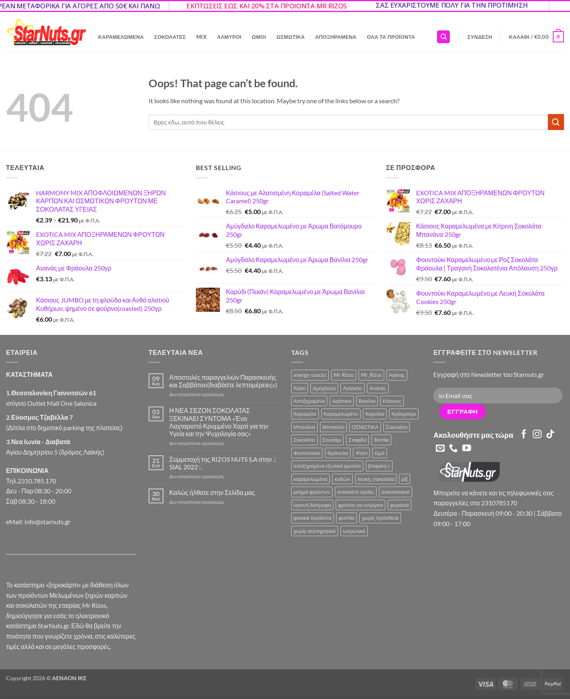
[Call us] (453, 449)
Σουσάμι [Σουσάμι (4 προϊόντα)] (332, 440)
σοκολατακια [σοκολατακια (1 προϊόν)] (395, 492)
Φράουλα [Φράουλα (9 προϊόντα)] (337, 453)
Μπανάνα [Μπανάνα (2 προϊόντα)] (304, 427)
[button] (479, 37)
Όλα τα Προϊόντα (391, 37)
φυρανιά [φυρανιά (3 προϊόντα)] (399, 505)
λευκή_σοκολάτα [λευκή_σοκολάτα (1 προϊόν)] (376, 479)
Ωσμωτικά (290, 37)
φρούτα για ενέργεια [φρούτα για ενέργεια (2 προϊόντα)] (360, 505)
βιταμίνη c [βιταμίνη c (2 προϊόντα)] (379, 466)
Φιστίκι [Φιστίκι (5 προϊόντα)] (381, 440)
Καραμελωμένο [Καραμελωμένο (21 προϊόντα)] (341, 414)
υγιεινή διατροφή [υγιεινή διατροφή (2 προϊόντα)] (312, 505)
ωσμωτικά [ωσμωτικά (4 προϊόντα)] (354, 531)
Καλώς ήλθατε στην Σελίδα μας (212, 492)
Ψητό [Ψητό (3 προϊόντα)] (361, 453)
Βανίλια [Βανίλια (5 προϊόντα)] (367, 401)
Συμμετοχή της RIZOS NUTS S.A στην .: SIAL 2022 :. (222, 463)
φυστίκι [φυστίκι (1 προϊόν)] (346, 518)
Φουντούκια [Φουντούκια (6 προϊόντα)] (307, 453)
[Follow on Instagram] (537, 435)
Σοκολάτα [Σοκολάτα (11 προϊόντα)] (396, 427)
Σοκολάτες (170, 37)
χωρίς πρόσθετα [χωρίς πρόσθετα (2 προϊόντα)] (380, 518)
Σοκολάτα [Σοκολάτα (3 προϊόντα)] (304, 440)
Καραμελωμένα (121, 37)
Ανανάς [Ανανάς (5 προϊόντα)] (377, 388)
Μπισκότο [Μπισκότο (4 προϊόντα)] (333, 427)
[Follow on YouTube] (466, 449)
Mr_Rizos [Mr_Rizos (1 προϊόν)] (371, 375)
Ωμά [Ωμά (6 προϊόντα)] (379, 453)
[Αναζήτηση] (443, 37)
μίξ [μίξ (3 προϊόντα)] (404, 479)
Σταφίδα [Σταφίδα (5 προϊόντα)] (357, 440)
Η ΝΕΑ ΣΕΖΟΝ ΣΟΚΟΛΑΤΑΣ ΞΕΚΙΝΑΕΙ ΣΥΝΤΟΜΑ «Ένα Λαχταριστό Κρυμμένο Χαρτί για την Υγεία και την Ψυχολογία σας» (218, 422)
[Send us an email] (440, 449)
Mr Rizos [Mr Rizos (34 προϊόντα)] (344, 375)
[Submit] (556, 122)
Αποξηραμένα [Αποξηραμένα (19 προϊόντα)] (309, 401)
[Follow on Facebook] (524, 435)
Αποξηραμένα (336, 37)
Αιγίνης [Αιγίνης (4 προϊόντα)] (397, 375)
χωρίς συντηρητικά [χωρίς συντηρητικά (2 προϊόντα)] (315, 531)
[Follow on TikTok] (550, 435)
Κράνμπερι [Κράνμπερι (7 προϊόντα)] (403, 414)
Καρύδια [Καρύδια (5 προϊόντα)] (374, 414)
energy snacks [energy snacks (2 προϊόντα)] (310, 375)
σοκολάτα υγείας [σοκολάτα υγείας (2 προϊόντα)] (356, 492)
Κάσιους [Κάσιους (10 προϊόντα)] (392, 401)
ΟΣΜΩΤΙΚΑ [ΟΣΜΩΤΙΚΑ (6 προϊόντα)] (365, 427)
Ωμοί (259, 37)
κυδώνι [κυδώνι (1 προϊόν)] (342, 479)
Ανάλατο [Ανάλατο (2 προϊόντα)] (352, 388)
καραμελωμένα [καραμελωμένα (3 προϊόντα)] (310, 479)
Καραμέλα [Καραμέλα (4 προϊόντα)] (305, 414)
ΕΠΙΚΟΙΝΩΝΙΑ (27, 470)
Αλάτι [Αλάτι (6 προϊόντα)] (300, 388)
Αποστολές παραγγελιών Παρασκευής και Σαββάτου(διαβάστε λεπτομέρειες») (223, 381)
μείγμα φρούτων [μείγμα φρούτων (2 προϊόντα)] (312, 492)
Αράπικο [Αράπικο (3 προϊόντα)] (341, 401)
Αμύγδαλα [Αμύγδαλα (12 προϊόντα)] (324, 388)
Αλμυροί (229, 37)
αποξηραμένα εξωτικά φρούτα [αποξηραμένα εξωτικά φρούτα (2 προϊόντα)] (327, 466)
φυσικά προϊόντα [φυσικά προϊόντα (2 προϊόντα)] (313, 518)
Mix (201, 37)
